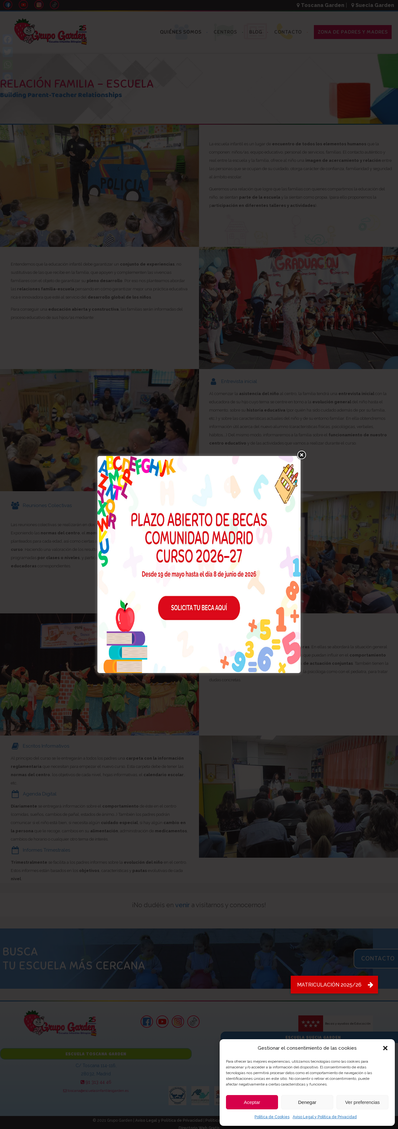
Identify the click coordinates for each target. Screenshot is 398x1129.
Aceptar (252, 1102)
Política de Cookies (272, 1117)
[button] (385, 1048)
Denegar (307, 1102)
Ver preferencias (362, 1102)
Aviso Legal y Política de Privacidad (325, 1117)
